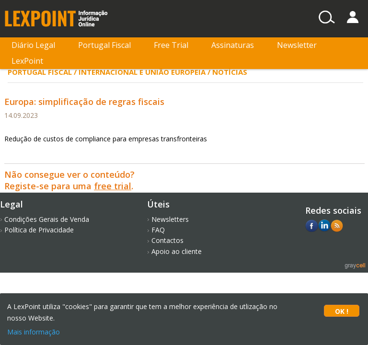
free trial (112, 186)
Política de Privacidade (39, 229)
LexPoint (27, 61)
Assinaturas (232, 45)
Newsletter (297, 45)
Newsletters (170, 219)
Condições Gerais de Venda (46, 219)
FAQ (158, 229)
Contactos (167, 240)
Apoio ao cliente (176, 251)
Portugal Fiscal (104, 45)
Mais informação (33, 331)
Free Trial (171, 45)
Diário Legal (33, 45)
